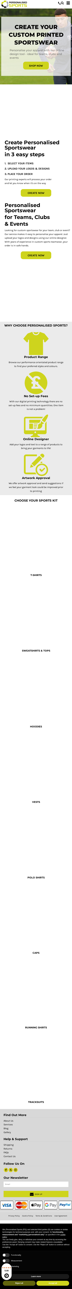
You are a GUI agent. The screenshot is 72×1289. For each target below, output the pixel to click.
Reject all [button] (19, 1283)
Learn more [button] (36, 1276)
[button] (62, 2)
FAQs (6, 1152)
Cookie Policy (27, 1216)
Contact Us (10, 1156)
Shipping (9, 1144)
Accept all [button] (53, 1283)
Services (8, 1124)
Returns (8, 1148)
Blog (6, 1128)
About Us (8, 1120)
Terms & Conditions (44, 1216)
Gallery (7, 1132)
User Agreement (60, 1216)
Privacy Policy (14, 1216)
